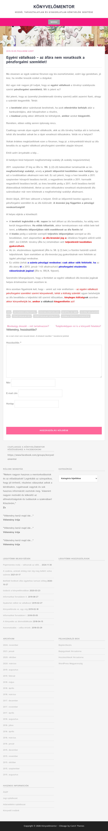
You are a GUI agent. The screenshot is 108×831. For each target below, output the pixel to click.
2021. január (8, 651)
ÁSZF (5, 792)
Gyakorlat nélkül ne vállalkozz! (17, 603)
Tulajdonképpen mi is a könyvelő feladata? (78, 326)
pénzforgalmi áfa (22, 316)
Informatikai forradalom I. (15, 615)
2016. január (8, 743)
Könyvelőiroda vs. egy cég (15, 609)
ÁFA (8, 312)
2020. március (9, 663)
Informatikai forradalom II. (15, 596)
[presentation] (29, 416)
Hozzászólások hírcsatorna (71, 657)
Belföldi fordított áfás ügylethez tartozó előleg (25, 580)
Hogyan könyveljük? (49, 312)
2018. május (8, 682)
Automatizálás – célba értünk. (17, 627)
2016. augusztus (10, 719)
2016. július (8, 725)
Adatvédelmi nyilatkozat (14, 804)
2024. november (10, 645)
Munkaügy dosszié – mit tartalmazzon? (28, 326)
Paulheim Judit (25, 51)
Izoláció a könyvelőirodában (16, 590)
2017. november (10, 706)
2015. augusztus (10, 774)
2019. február (9, 676)
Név (8, 382)
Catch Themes (77, 826)
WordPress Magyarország (71, 663)
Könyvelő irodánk (11, 810)
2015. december (10, 750)
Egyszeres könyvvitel (25, 312)
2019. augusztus (10, 669)
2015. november (10, 756)
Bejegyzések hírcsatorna (70, 651)
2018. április (8, 688)
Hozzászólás (13, 343)
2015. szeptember (11, 768)
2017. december (10, 700)
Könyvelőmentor (54, 7)
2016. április (8, 731)
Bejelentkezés (65, 645)
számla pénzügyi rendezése (76, 316)
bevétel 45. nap (69, 312)
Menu (54, 22)
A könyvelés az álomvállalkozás (17, 621)
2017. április (8, 712)
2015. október (9, 762)
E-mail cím (11, 393)
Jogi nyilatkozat (10, 798)
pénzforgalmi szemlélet (46, 316)
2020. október (9, 657)
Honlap (10, 404)
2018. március (9, 694)
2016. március (9, 737)
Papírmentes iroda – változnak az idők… (22, 564)
